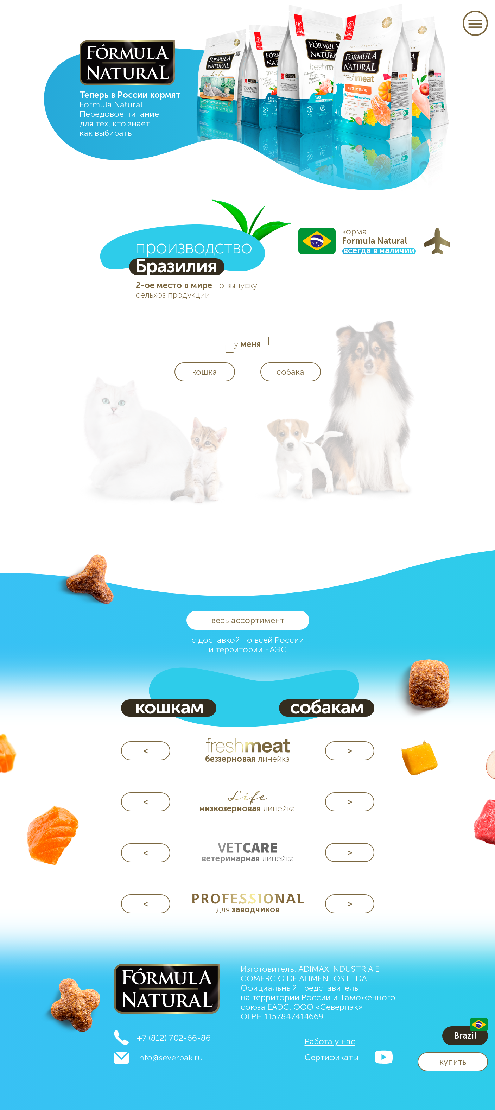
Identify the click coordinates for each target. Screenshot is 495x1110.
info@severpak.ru (170, 1057)
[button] (453, 1061)
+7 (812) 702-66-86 (174, 1038)
